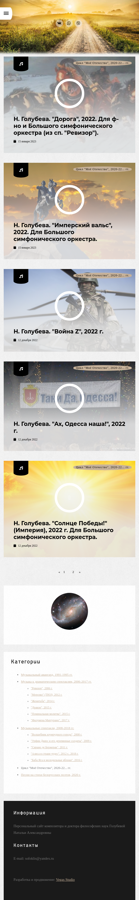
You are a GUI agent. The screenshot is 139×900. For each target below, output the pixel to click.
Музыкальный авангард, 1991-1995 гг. (46, 674)
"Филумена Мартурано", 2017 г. (50, 720)
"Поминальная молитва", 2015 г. (50, 714)
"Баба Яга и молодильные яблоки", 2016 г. (56, 760)
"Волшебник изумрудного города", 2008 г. (56, 734)
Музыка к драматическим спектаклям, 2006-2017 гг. (56, 681)
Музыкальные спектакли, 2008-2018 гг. (47, 728)
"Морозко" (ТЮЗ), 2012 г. (46, 694)
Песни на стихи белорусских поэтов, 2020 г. (51, 775)
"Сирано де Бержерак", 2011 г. (49, 747)
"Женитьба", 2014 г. (43, 701)
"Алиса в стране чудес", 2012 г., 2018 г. (54, 753)
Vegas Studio (65, 880)
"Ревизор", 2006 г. (41, 688)
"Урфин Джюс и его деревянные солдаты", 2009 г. (61, 741)
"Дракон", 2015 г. (41, 707)
